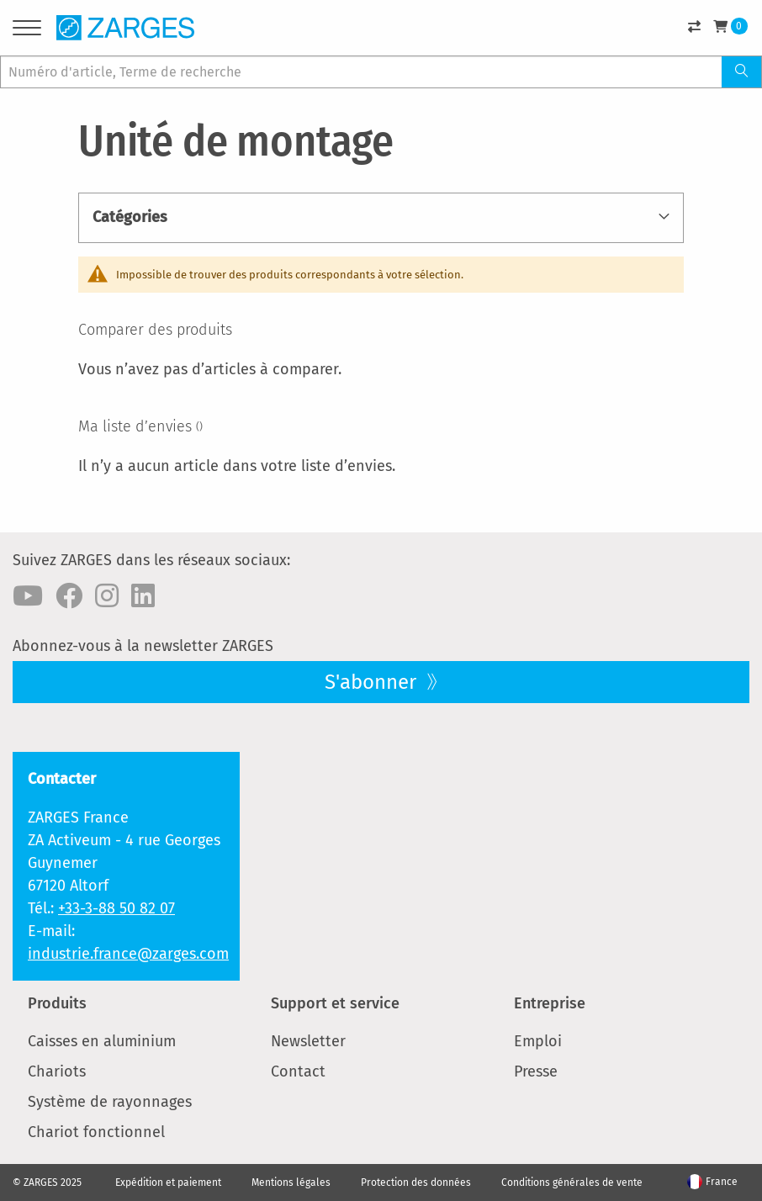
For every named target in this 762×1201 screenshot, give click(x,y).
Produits (57, 1003)
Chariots (57, 1071)
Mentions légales (291, 1182)
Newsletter (308, 1041)
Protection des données (416, 1182)
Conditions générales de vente (572, 1182)
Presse (536, 1071)
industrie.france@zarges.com (128, 953)
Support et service (335, 1003)
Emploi (538, 1041)
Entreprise (549, 1003)
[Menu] (27, 30)
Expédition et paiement (168, 1182)
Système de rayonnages (110, 1102)
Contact (298, 1071)
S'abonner (373, 682)
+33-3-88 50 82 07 (116, 908)
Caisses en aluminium (102, 1041)
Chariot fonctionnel (96, 1132)
